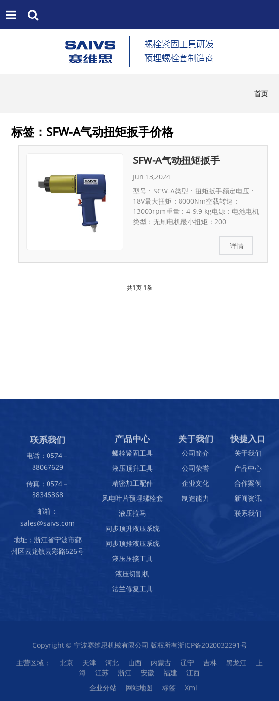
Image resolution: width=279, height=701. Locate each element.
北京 (66, 665)
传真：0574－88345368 (47, 492)
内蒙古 (161, 665)
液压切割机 (132, 576)
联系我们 (248, 516)
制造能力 (195, 501)
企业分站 (102, 691)
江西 (193, 676)
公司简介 (195, 456)
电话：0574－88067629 (47, 464)
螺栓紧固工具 (132, 456)
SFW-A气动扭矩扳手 (176, 160)
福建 (170, 676)
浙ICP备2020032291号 (212, 648)
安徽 (147, 676)
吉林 (210, 665)
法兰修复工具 (132, 591)
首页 (261, 93)
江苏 (102, 676)
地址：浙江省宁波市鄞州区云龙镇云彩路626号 (47, 548)
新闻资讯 (248, 501)
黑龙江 (236, 665)
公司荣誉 (195, 471)
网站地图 (139, 691)
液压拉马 (132, 516)
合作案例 (248, 486)
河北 (112, 665)
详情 (237, 245)
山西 (135, 665)
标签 (169, 691)
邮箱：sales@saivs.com (47, 520)
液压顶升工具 (132, 471)
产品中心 (248, 471)
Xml (191, 691)
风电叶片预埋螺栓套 (132, 501)
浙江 (124, 676)
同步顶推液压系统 (132, 546)
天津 (89, 665)
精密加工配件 (132, 486)
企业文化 (195, 486)
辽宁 (187, 665)
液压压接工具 (132, 561)
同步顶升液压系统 (132, 531)
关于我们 (248, 456)
